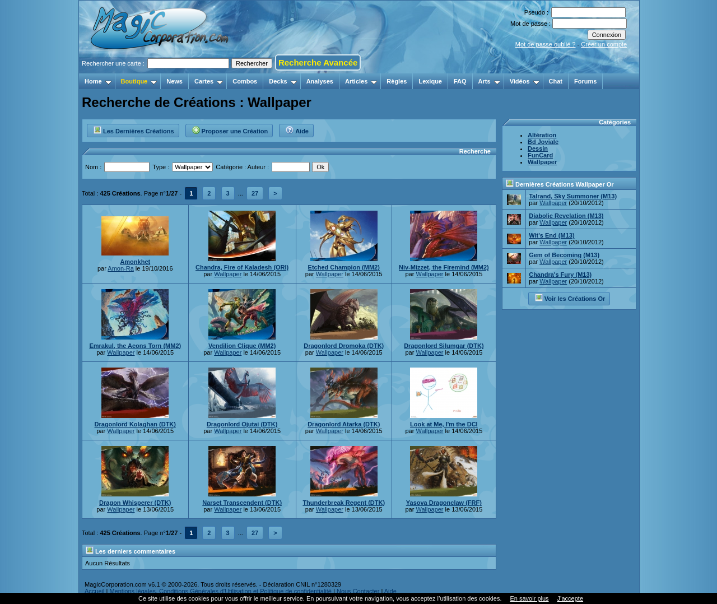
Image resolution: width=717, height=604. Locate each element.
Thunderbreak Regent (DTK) (343, 502)
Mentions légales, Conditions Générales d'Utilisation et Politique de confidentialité (220, 591)
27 (255, 193)
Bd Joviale (543, 141)
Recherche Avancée (317, 62)
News (174, 81)
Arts (489, 81)
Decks (282, 81)
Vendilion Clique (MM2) (242, 345)
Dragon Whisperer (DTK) (135, 502)
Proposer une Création (230, 129)
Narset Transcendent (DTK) (242, 502)
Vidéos (524, 81)
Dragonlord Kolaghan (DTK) (135, 424)
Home (98, 81)
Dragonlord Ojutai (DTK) (242, 424)
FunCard (540, 155)
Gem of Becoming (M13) (564, 255)
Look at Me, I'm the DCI (444, 424)
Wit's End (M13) (551, 235)
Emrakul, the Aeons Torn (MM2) (135, 345)
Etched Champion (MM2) (344, 267)
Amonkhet (135, 261)
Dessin (538, 148)
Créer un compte (604, 44)
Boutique (139, 81)
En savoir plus (529, 598)
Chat (555, 81)
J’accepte (570, 598)
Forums (585, 81)
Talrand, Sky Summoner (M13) (573, 196)
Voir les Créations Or (570, 297)
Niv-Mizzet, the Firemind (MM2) (444, 267)
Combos (244, 81)
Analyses (319, 81)
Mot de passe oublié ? (545, 44)
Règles (397, 81)
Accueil (94, 591)
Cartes (208, 81)
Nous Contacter (358, 591)
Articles (361, 81)
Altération (542, 135)
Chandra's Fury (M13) (560, 274)
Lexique (430, 81)
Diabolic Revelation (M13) (566, 215)
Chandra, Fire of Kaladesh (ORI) (241, 267)
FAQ (460, 81)
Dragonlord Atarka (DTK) (344, 424)
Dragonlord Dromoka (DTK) (344, 345)
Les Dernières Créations (133, 129)
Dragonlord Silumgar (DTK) (443, 345)
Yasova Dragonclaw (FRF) (444, 502)
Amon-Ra (120, 268)
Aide (297, 129)
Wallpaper (227, 274)
